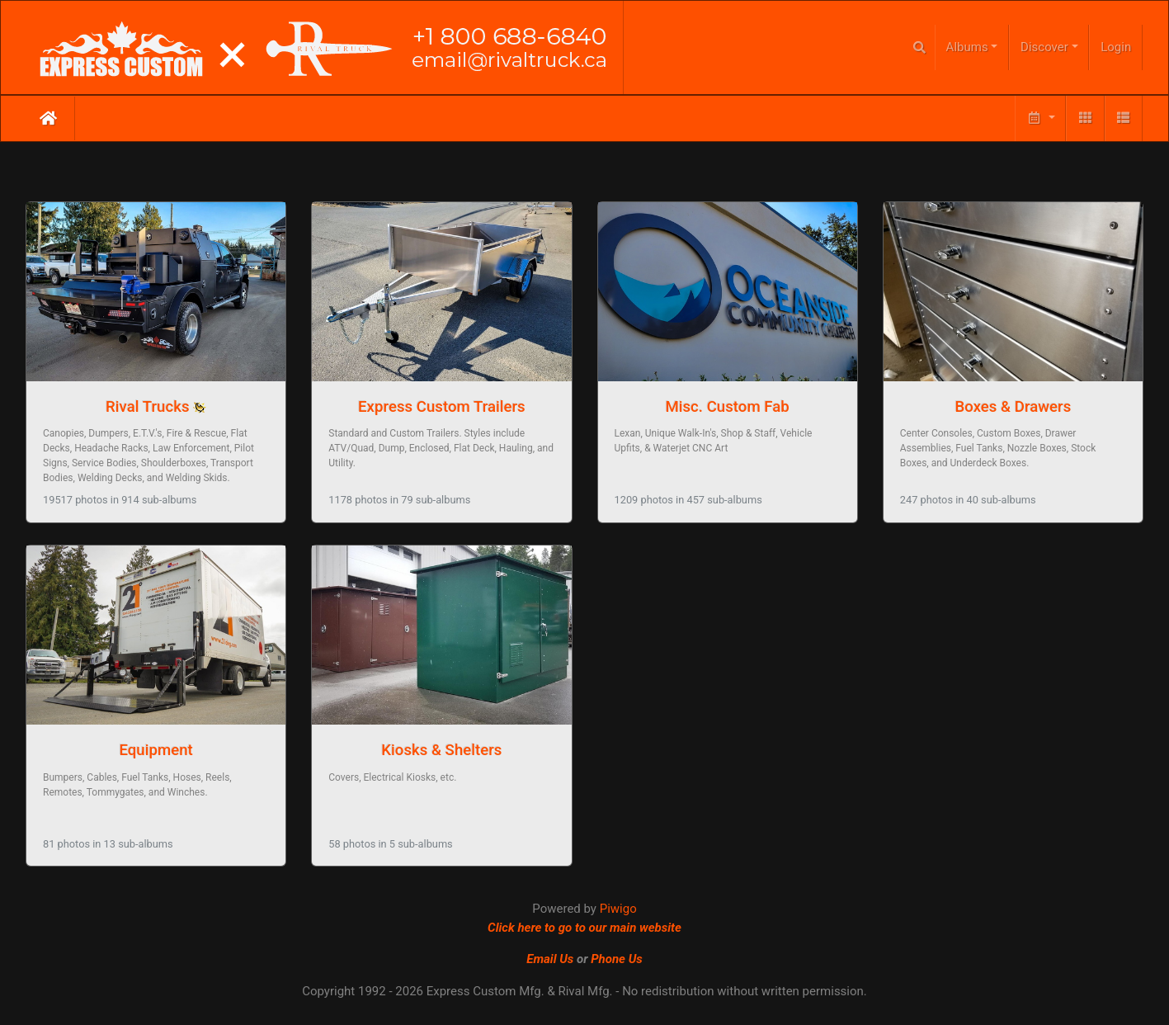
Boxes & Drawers (1013, 407)
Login (1116, 47)
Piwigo (618, 908)
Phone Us (617, 959)
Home (48, 118)
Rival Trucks (147, 407)
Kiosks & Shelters (441, 750)
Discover (1044, 47)
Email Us (549, 959)
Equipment (155, 750)
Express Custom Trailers (442, 407)
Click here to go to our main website (584, 927)
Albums (967, 47)
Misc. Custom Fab (727, 407)
